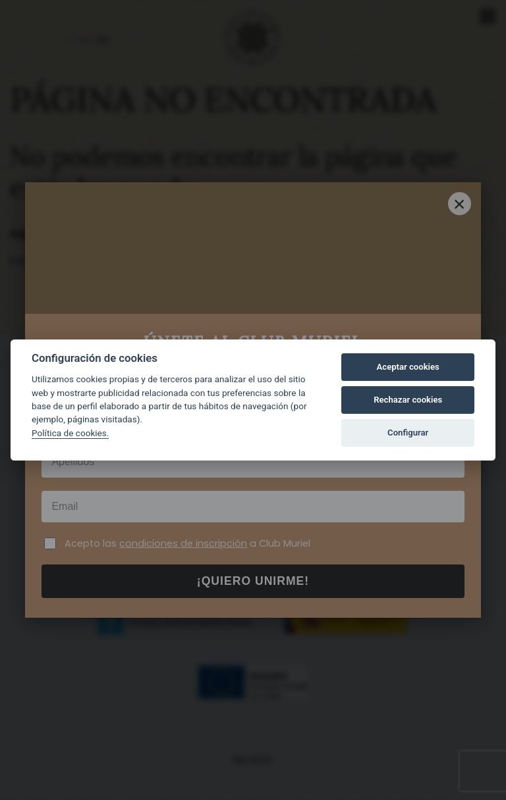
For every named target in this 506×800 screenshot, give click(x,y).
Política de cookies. (70, 433)
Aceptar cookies (408, 367)
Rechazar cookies (408, 400)
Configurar (407, 433)
